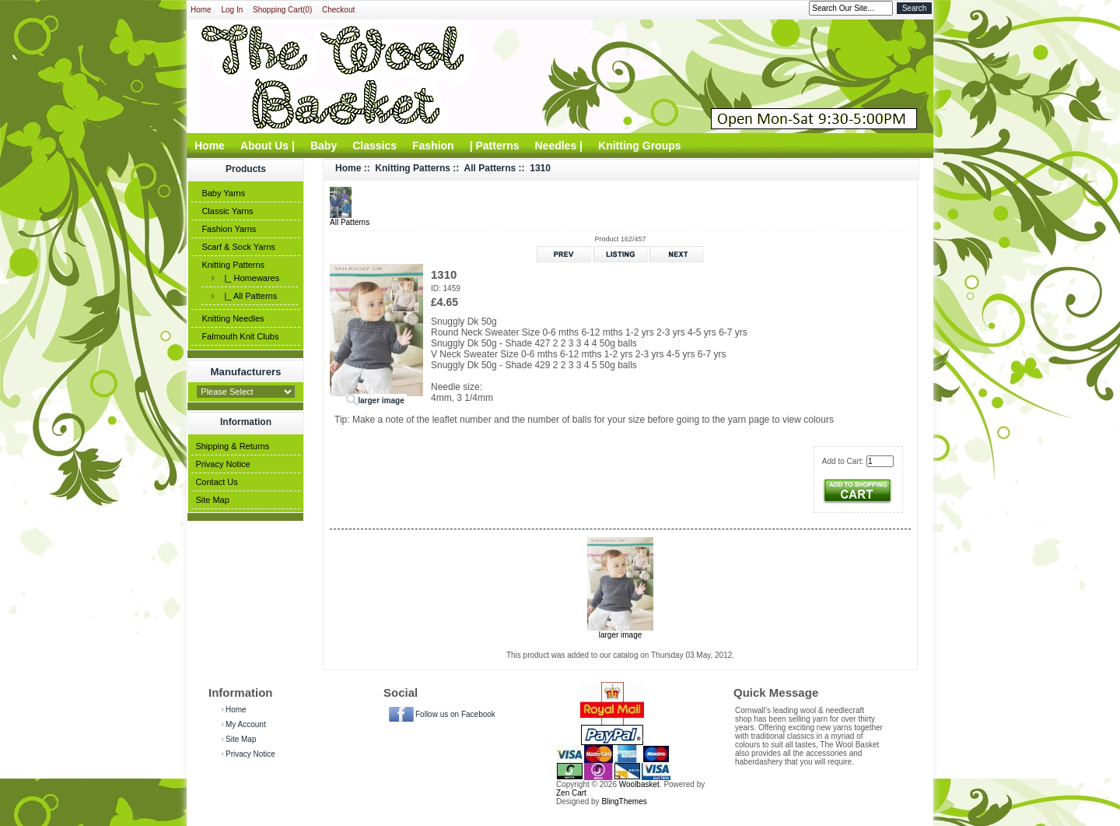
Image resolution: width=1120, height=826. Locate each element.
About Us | (267, 145)
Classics (374, 145)
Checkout (338, 9)
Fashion (433, 145)
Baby (323, 145)
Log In (232, 9)
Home (201, 9)
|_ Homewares (249, 278)
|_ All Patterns (248, 296)
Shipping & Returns (232, 446)
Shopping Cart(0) (282, 9)
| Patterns (495, 145)
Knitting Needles (232, 318)
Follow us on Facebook (455, 714)
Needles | (559, 145)
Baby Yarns (223, 193)
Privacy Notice (222, 464)
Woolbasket (639, 784)
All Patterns (490, 168)
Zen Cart (571, 793)
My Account (246, 724)
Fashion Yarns (228, 229)
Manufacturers (246, 372)
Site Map (212, 499)
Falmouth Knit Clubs (239, 336)
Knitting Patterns (232, 264)
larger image (620, 631)
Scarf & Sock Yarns (238, 246)
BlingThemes (623, 801)
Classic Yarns (227, 211)
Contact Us (216, 482)
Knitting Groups (639, 145)
